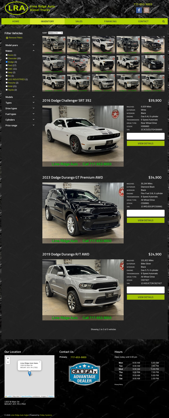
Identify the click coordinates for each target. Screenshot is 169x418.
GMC (10, 69)
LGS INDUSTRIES (16, 79)
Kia (9, 76)
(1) (12, 55)
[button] (29, 373)
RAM (10, 86)
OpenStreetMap (26, 396)
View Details (145, 143)
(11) (12, 69)
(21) (12, 86)
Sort (44, 32)
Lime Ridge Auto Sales (20, 415)
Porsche (11, 83)
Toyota (11, 90)
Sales (78, 21)
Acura (10, 55)
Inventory (47, 21)
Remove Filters (14, 38)
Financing (110, 21)
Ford (10, 65)
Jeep (10, 72)
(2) (11, 72)
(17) (12, 65)
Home (15, 21)
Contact (143, 21)
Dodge (11, 62)
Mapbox (51, 396)
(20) (14, 58)
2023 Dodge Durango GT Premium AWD (72, 177)
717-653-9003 (142, 4)
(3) (12, 62)
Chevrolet (12, 58)
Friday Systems (46, 415)
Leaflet (8, 396)
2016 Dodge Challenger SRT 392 (66, 100)
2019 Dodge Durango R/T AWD (65, 254)
